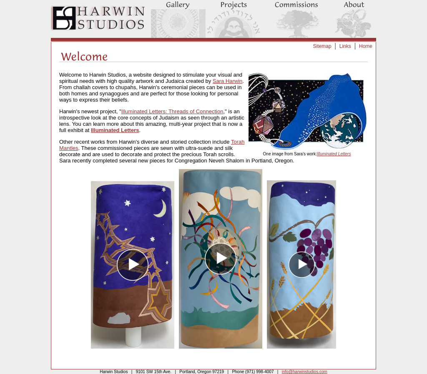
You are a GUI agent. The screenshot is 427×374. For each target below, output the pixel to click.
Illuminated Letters (334, 154)
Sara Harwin (228, 81)
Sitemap (322, 46)
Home (365, 46)
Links (345, 46)
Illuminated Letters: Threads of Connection (172, 111)
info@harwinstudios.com (304, 371)
